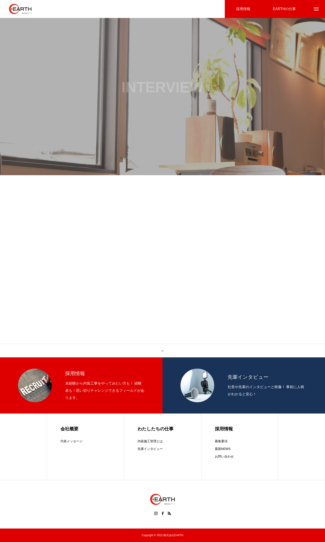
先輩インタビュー (150, 448)
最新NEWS (223, 448)
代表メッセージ (71, 441)
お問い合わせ (224, 456)
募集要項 (221, 441)
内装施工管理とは (150, 441)
